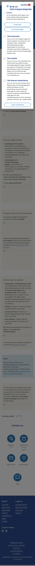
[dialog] (17, 55)
